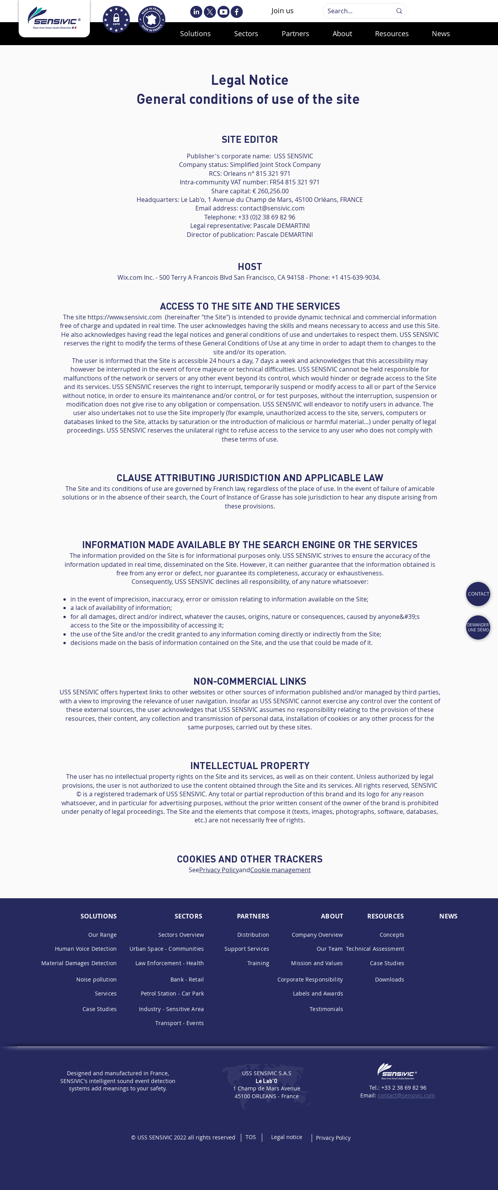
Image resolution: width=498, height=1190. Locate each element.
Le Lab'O (266, 1080)
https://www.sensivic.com (125, 317)
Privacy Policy (219, 870)
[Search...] (354, 11)
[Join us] (282, 11)
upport (237, 948)
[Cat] (478, 594)
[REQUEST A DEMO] (478, 627)
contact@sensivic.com (272, 208)
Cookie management (280, 870)
